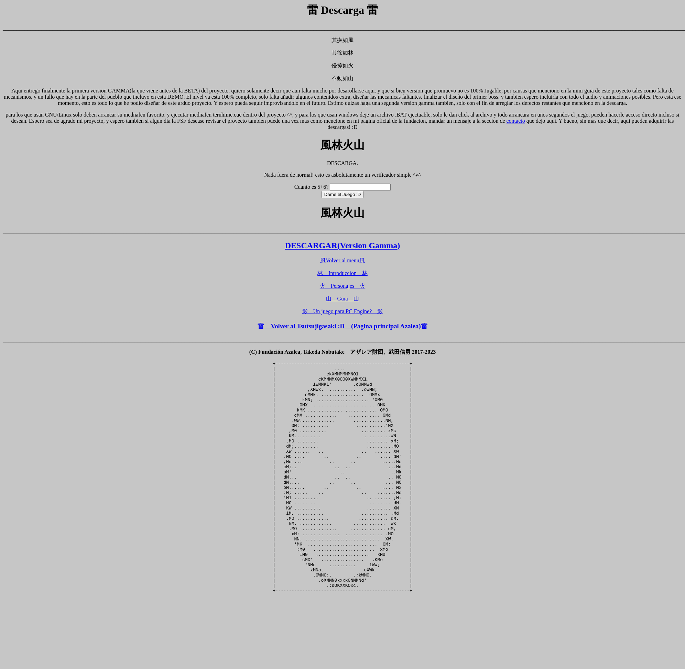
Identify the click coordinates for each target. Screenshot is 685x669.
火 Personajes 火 (342, 286)
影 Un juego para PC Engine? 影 (342, 311)
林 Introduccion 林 (342, 273)
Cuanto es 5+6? (311, 187)
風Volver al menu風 (342, 260)
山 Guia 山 (342, 298)
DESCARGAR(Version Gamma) (342, 245)
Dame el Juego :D (342, 194)
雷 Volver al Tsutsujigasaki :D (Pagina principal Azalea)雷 (342, 326)
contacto (516, 121)
